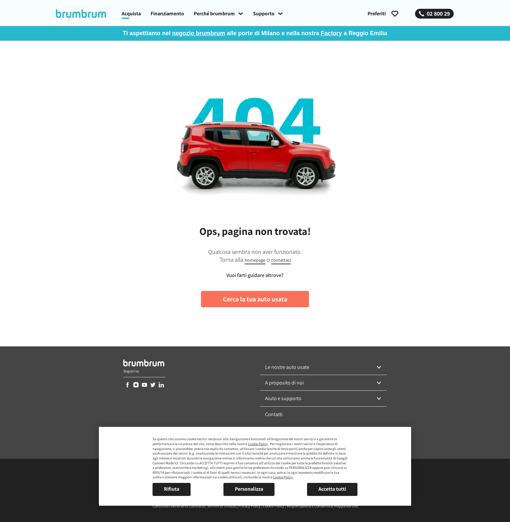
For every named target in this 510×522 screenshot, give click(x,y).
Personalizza (249, 489)
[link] (86, 14)
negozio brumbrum (198, 33)
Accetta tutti (332, 489)
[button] (323, 367)
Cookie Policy (258, 444)
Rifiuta (171, 489)
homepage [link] (255, 260)
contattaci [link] (281, 260)
